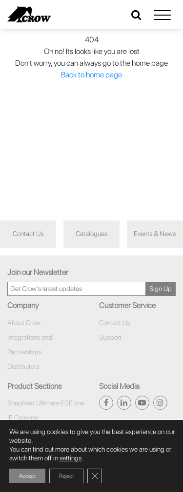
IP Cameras (23, 417)
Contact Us (28, 233)
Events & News (155, 233)
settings (70, 458)
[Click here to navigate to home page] (29, 14)
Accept (27, 476)
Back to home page (91, 74)
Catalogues (91, 233)
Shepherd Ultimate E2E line (45, 403)
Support (110, 337)
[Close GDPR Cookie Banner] (94, 476)
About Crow (24, 323)
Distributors (23, 366)
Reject (66, 476)
